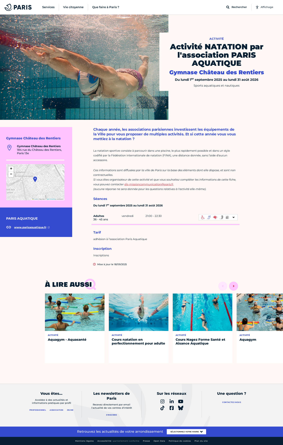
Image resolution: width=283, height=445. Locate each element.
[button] (35, 179)
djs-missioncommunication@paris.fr (148, 184)
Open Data (159, 441)
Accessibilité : (118, 441)
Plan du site (201, 441)
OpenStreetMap (51, 199)
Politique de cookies (180, 441)
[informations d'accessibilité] (218, 217)
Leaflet (35, 199)
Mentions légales (84, 441)
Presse (146, 441)
